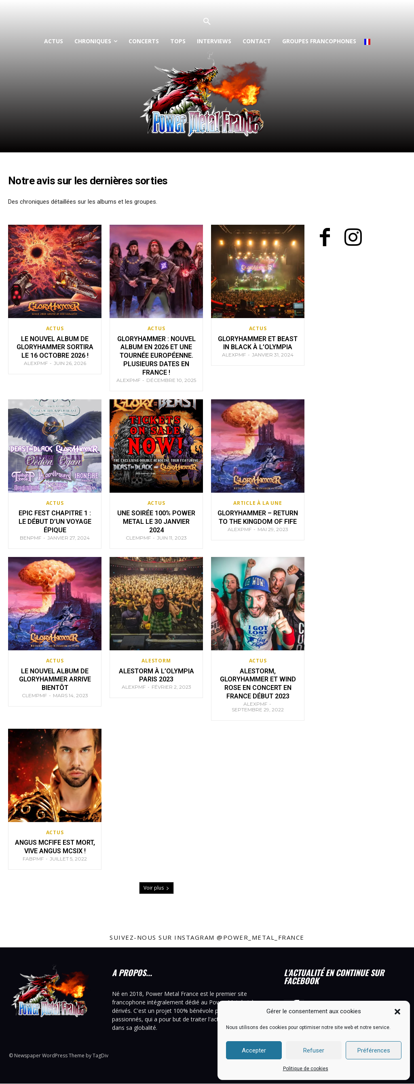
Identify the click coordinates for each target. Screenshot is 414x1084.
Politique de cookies (305, 1068)
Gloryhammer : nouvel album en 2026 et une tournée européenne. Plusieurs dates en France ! (156, 355)
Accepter (254, 1050)
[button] (397, 1012)
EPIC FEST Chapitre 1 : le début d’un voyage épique (55, 522)
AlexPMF (36, 363)
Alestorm (156, 660)
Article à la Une (257, 503)
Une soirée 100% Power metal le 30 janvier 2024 (156, 522)
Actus (55, 328)
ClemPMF (138, 538)
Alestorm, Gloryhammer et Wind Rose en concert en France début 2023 (258, 683)
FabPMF (33, 859)
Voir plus (156, 888)
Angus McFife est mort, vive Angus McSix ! (55, 847)
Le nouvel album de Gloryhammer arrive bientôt (55, 679)
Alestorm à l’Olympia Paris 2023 (156, 675)
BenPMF (30, 538)
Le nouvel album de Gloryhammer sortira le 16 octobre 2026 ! (55, 347)
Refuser (313, 1050)
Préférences (373, 1050)
